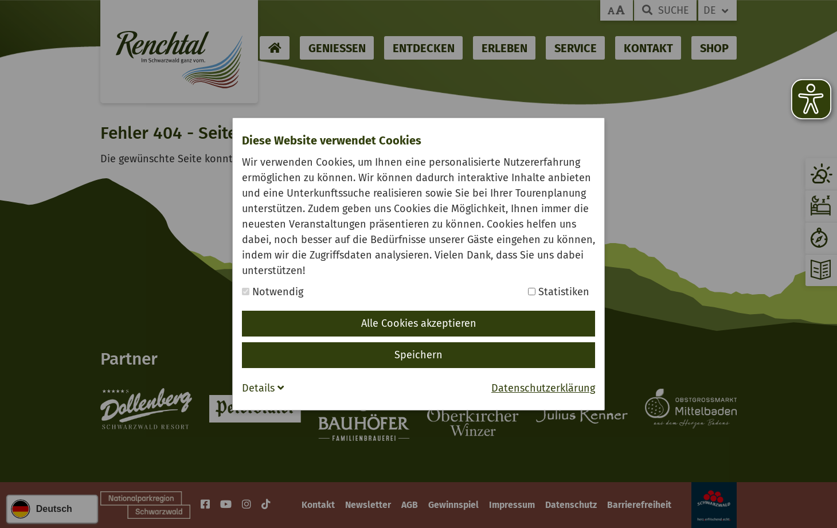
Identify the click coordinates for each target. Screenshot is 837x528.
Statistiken (558, 291)
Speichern (418, 355)
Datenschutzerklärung (543, 388)
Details (263, 388)
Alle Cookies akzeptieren (418, 323)
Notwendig (272, 291)
